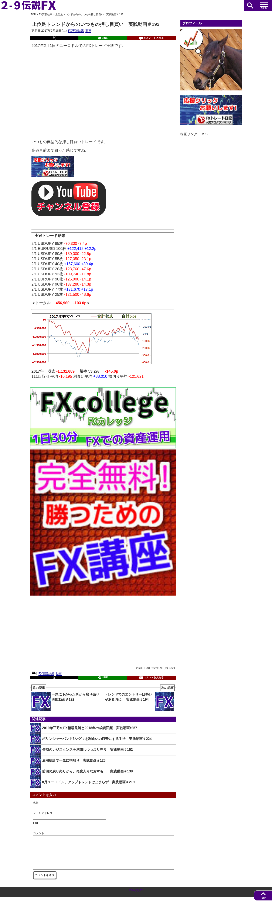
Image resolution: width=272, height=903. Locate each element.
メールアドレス (42, 813)
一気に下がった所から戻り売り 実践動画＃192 (67, 699)
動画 (88, 30)
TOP (263, 897)
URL (36, 823)
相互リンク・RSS (194, 134)
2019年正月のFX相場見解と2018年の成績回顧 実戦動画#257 (83, 728)
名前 (36, 802)
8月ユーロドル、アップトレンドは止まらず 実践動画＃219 (82, 782)
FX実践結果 (76, 30)
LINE (103, 38)
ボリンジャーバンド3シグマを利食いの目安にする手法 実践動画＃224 (91, 739)
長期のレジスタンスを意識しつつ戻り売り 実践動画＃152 (81, 750)
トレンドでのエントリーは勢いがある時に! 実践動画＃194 (140, 699)
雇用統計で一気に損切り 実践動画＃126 (68, 760)
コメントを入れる (151, 38)
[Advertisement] (66, 630)
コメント (38, 833)
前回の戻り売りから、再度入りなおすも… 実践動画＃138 (81, 771)
